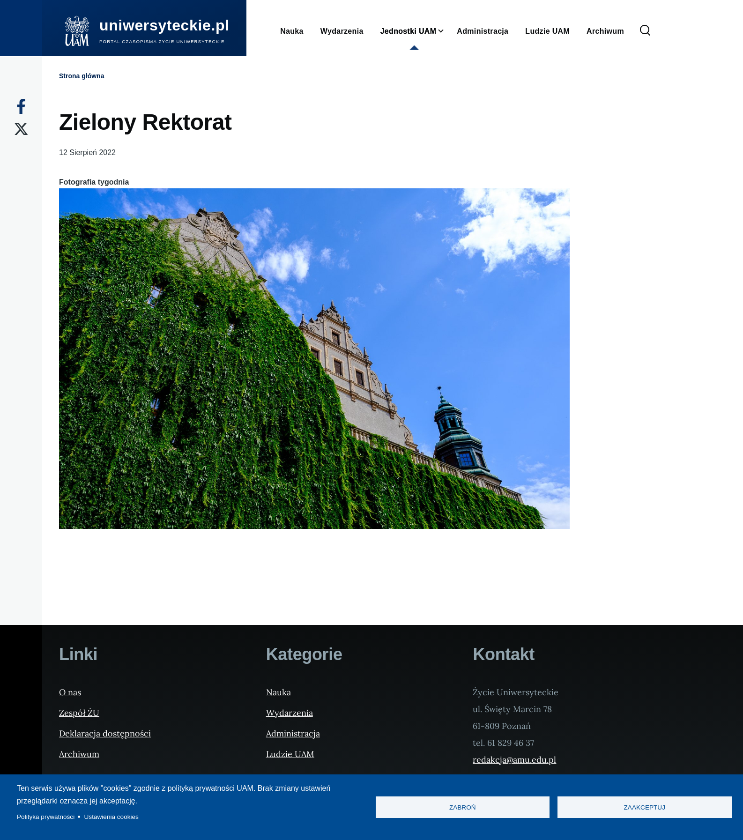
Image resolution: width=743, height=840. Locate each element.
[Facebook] (21, 106)
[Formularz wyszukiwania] (645, 31)
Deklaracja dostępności (105, 733)
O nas (70, 692)
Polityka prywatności (45, 816)
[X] (21, 128)
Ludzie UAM (290, 754)
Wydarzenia (289, 712)
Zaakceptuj (644, 807)
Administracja (293, 733)
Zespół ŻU (79, 712)
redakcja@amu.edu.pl (514, 759)
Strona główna (81, 76)
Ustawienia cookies (111, 816)
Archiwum (79, 754)
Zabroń (462, 807)
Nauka (278, 692)
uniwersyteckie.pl (164, 25)
